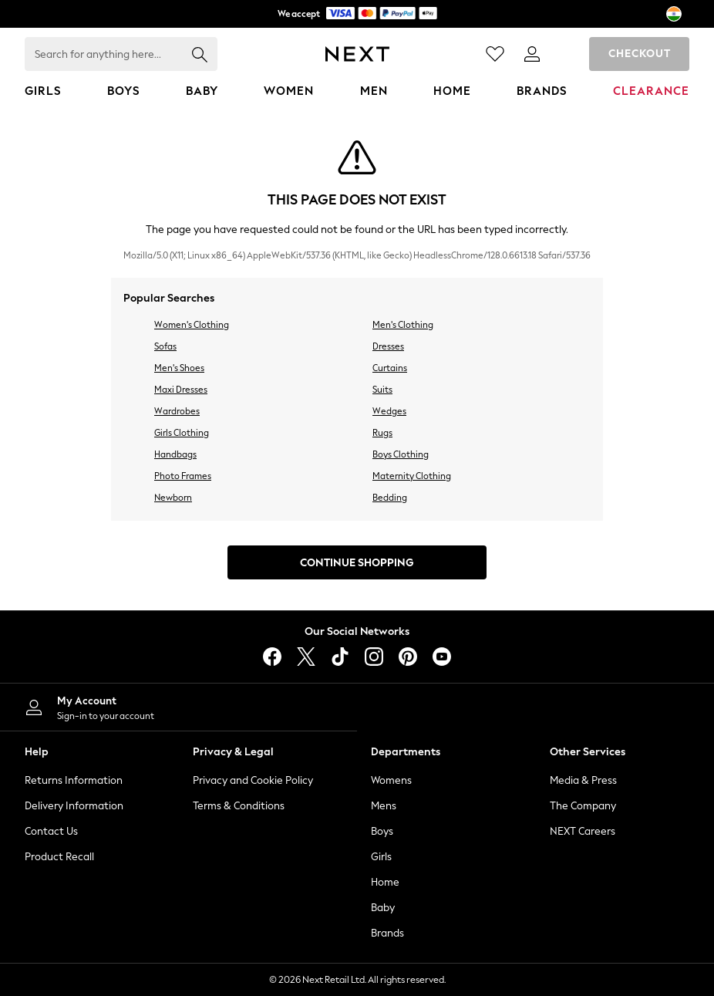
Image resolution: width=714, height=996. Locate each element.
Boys (382, 831)
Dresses (388, 346)
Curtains (389, 368)
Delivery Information (74, 805)
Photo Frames (182, 476)
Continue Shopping (357, 562)
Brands (387, 933)
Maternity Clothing (411, 476)
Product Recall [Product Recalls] (59, 856)
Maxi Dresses (180, 389)
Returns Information (74, 780)
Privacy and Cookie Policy (253, 780)
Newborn (173, 497)
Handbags (175, 454)
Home (385, 882)
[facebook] (272, 657)
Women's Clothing (191, 324)
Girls (381, 856)
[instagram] (374, 657)
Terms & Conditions (239, 805)
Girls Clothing (181, 432)
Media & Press (583, 780)
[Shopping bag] (569, 54)
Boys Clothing (400, 454)
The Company (583, 805)
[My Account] (178, 707)
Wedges (389, 411)
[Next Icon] (357, 54)
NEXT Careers (582, 831)
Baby (383, 907)
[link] (532, 54)
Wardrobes (177, 411)
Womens (391, 780)
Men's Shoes (179, 368)
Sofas (165, 346)
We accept (357, 13)
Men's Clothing (402, 324)
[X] (306, 657)
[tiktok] (340, 657)
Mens (383, 805)
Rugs (382, 432)
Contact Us (51, 831)
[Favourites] (495, 54)
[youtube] (442, 657)
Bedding (389, 497)
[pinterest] (408, 657)
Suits (382, 389)
